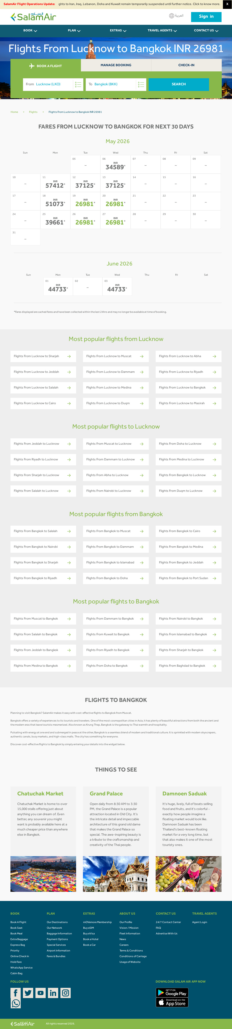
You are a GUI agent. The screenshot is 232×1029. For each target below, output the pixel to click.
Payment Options (57, 939)
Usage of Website (130, 962)
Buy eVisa (89, 934)
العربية (176, 15)
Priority (14, 951)
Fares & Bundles (56, 956)
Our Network (54, 928)
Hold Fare (16, 962)
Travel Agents (160, 31)
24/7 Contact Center (168, 922)
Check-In (186, 65)
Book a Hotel (90, 939)
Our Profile (126, 922)
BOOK (27, 31)
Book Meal (16, 934)
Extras (116, 31)
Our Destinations (57, 922)
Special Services (56, 945)
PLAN (72, 31)
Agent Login (199, 922)
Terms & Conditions (131, 951)
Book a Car (89, 945)
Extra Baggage (19, 939)
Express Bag (17, 945)
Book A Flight (18, 922)
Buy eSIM (88, 928)
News (123, 939)
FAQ (158, 928)
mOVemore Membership (97, 922)
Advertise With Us (166, 934)
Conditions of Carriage (133, 956)
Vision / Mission (129, 928)
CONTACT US (204, 31)
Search (179, 84)
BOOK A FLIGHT (45, 66)
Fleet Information (130, 934)
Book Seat (16, 928)
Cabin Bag (16, 973)
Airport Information (58, 951)
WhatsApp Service (21, 968)
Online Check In (19, 956)
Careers (124, 945)
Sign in (206, 17)
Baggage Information (59, 934)
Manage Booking (116, 65)
